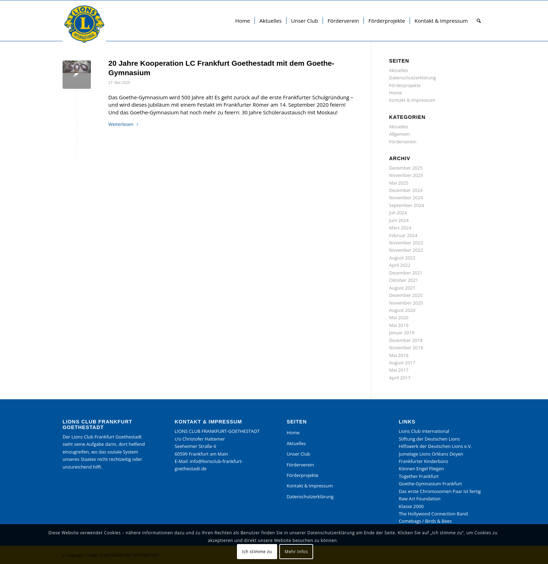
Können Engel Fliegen (421, 468)
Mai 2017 (398, 370)
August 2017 (402, 362)
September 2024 (406, 205)
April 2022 (399, 265)
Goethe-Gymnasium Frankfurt (430, 483)
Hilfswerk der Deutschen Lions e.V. (435, 446)
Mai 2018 (398, 355)
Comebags (410, 521)
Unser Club (298, 454)
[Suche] (478, 20)
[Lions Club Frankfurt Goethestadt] (84, 24)
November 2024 (406, 197)
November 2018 (406, 347)
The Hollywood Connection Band (433, 514)
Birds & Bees (438, 521)
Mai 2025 (398, 183)
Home (395, 93)
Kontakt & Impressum (412, 100)
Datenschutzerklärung (412, 77)
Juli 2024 (398, 212)
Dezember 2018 (406, 340)
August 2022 (402, 258)
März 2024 (400, 227)
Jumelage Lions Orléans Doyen (431, 454)
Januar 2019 (401, 332)
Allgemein (399, 134)
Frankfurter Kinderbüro (423, 461)
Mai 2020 (398, 317)
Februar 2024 (403, 235)
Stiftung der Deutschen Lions (429, 439)
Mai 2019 (398, 325)
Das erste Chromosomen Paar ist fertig (440, 491)
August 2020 (402, 310)
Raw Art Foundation (420, 498)
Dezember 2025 (406, 168)
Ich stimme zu (257, 552)
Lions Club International (424, 431)
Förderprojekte (405, 85)
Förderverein (402, 141)
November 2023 (406, 243)
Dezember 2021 (406, 273)
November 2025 (406, 175)
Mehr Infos (296, 552)
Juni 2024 (399, 220)
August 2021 (402, 288)
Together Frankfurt (419, 476)
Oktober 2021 (403, 280)
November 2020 (406, 303)
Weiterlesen (123, 124)
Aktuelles (398, 70)
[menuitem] (242, 20)
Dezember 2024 (406, 190)
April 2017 (399, 377)
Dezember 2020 (406, 295)
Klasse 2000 (411, 506)
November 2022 (406, 250)
